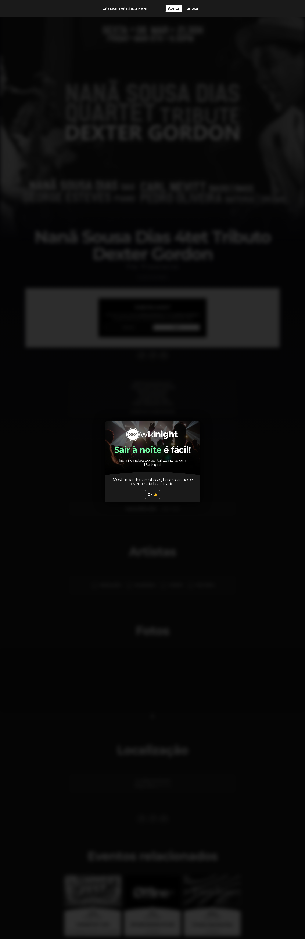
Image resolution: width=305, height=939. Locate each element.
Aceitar (174, 9)
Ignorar (192, 9)
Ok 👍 (152, 495)
